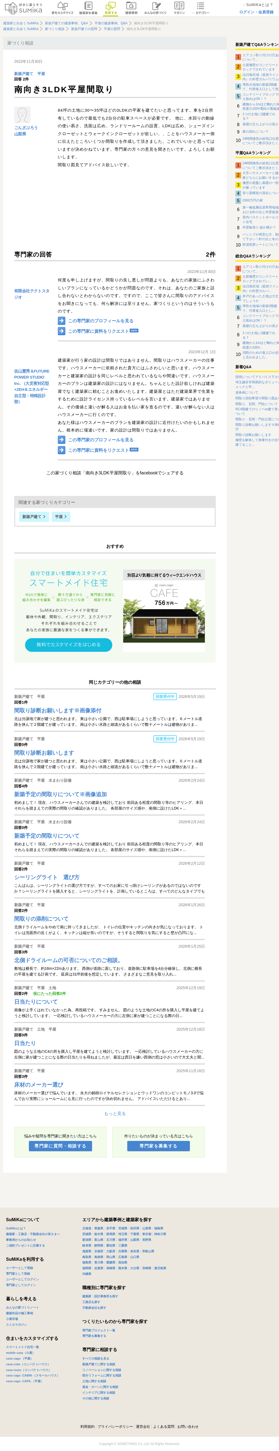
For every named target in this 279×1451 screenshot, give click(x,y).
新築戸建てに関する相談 (98, 1364)
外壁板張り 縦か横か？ (259, 227)
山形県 (146, 1228)
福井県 (122, 1239)
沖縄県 (86, 1273)
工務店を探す (91, 1302)
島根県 (98, 1257)
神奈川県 (160, 1234)
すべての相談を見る (95, 1358)
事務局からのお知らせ (21, 1239)
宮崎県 (146, 1268)
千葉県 (134, 1234)
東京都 (146, 1234)
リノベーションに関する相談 (101, 1370)
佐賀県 (98, 1268)
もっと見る (115, 1113)
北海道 (86, 1228)
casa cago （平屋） (19, 1358)
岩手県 (110, 1228)
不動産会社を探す (94, 1307)
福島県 (158, 1228)
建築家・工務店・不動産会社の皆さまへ (33, 1234)
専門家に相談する (99, 1349)
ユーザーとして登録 (19, 1267)
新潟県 (86, 1239)
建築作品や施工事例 (19, 1313)
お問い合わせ (188, 1427)
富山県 (98, 1239)
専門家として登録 (18, 1273)
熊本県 (122, 1268)
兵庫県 (122, 1251)
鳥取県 (86, 1257)
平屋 (41, 74)
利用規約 (87, 1427)
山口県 (134, 1257)
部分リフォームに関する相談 (101, 1375)
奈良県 (134, 1251)
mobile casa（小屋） (20, 1352)
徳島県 (86, 1262)
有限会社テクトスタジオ (32, 294)
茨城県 (86, 1234)
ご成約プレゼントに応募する (25, 1245)
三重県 (122, 1245)
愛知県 (110, 1245)
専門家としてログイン (21, 1285)
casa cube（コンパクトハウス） (28, 1364)
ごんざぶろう (26, 127)
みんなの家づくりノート (22, 1307)
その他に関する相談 (95, 1398)
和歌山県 (148, 1251)
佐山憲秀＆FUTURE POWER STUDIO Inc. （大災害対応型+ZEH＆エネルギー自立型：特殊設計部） (31, 386)
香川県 (98, 1262)
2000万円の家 (252, 200)
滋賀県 (86, 1251)
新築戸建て (23, 74)
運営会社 (143, 1427)
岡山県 (110, 1257)
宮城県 (122, 1228)
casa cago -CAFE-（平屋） (25, 1381)
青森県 (98, 1228)
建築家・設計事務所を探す (100, 1296)
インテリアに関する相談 (98, 1392)
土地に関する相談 (94, 1381)
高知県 (122, 1262)
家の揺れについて (255, 131)
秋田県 (134, 1228)
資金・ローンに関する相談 (100, 1386)
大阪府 (110, 1251)
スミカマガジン (16, 1324)
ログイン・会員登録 (256, 12)
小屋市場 (12, 1319)
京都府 (98, 1251)
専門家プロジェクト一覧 (98, 1330)
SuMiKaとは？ (16, 1228)
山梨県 (20, 134)
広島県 (122, 1257)
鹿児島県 (160, 1268)
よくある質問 (163, 1427)
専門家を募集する (158, 1146)
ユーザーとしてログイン (22, 1279)
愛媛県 (110, 1262)
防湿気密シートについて (260, 244)
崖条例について (246, 392)
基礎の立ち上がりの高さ (260, 124)
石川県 (110, 1239)
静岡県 (98, 1245)
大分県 (134, 1268)
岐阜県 (86, 1245)
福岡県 (86, 1268)
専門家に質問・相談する (60, 1146)
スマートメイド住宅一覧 (22, 1347)
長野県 (146, 1239)
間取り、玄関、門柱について (256, 404)
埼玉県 (122, 1234)
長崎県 (110, 1268)
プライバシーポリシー (115, 1427)
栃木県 (98, 1234)
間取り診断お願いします (253, 435)
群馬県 (110, 1234)
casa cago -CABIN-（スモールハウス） (33, 1375)
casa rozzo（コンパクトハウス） (28, 1370)
